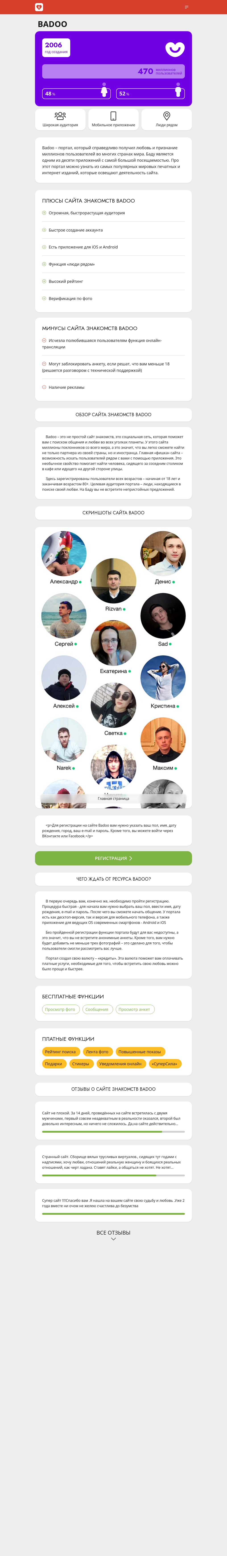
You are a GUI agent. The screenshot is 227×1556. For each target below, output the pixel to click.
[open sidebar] (186, 7)
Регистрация (113, 858)
